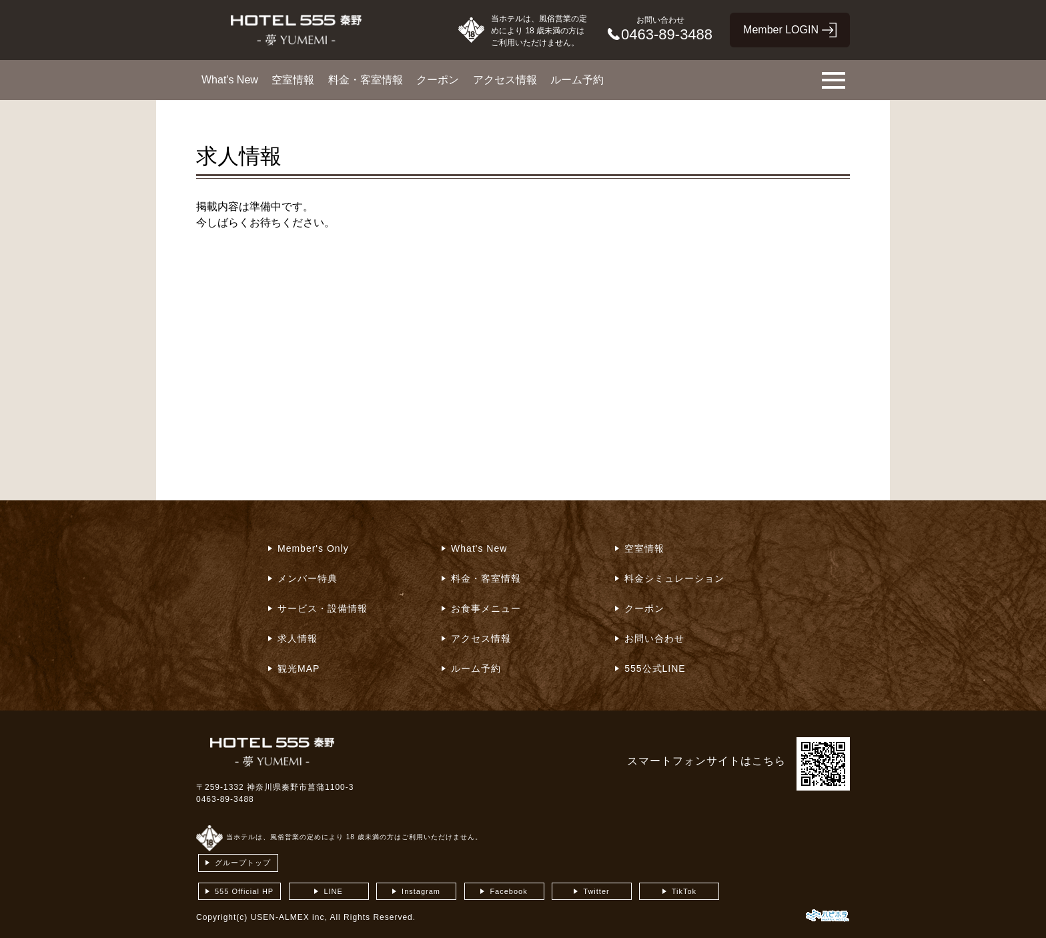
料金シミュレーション (674, 578)
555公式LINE (654, 668)
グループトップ (243, 863)
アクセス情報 (505, 79)
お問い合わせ (654, 638)
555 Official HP (244, 891)
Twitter (596, 891)
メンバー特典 (308, 578)
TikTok (684, 891)
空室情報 (293, 79)
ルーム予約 (577, 79)
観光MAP (299, 668)
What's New (229, 79)
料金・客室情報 (365, 79)
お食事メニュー (486, 608)
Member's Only (313, 548)
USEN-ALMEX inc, (289, 917)
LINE (333, 891)
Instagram (421, 891)
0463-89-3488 (225, 799)
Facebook (508, 891)
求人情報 (298, 638)
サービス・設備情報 (323, 608)
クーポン (437, 79)
